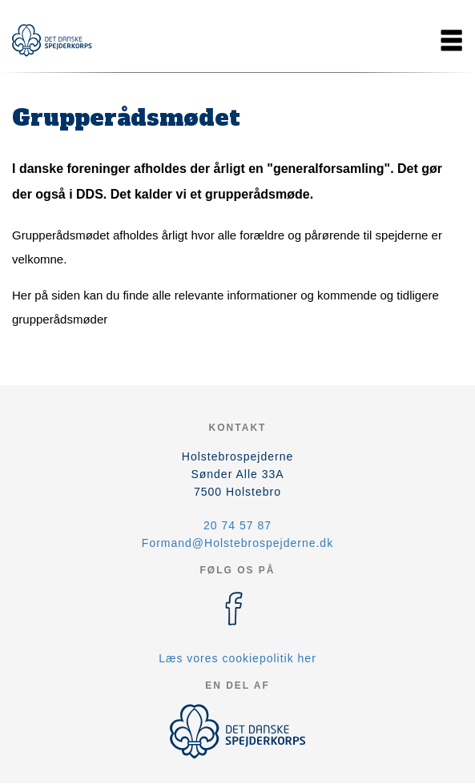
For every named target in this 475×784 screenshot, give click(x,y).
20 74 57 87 (237, 525)
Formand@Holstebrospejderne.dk (237, 543)
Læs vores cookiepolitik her (237, 658)
